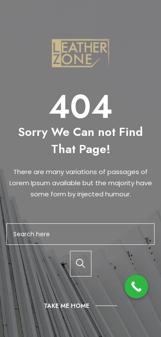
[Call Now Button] (136, 286)
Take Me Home (66, 305)
